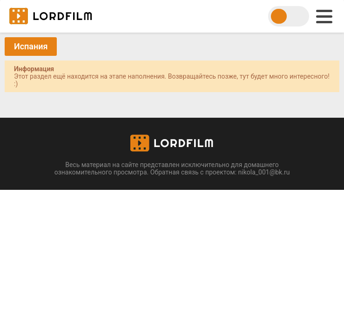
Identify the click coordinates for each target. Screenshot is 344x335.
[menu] (324, 16)
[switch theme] (288, 16)
